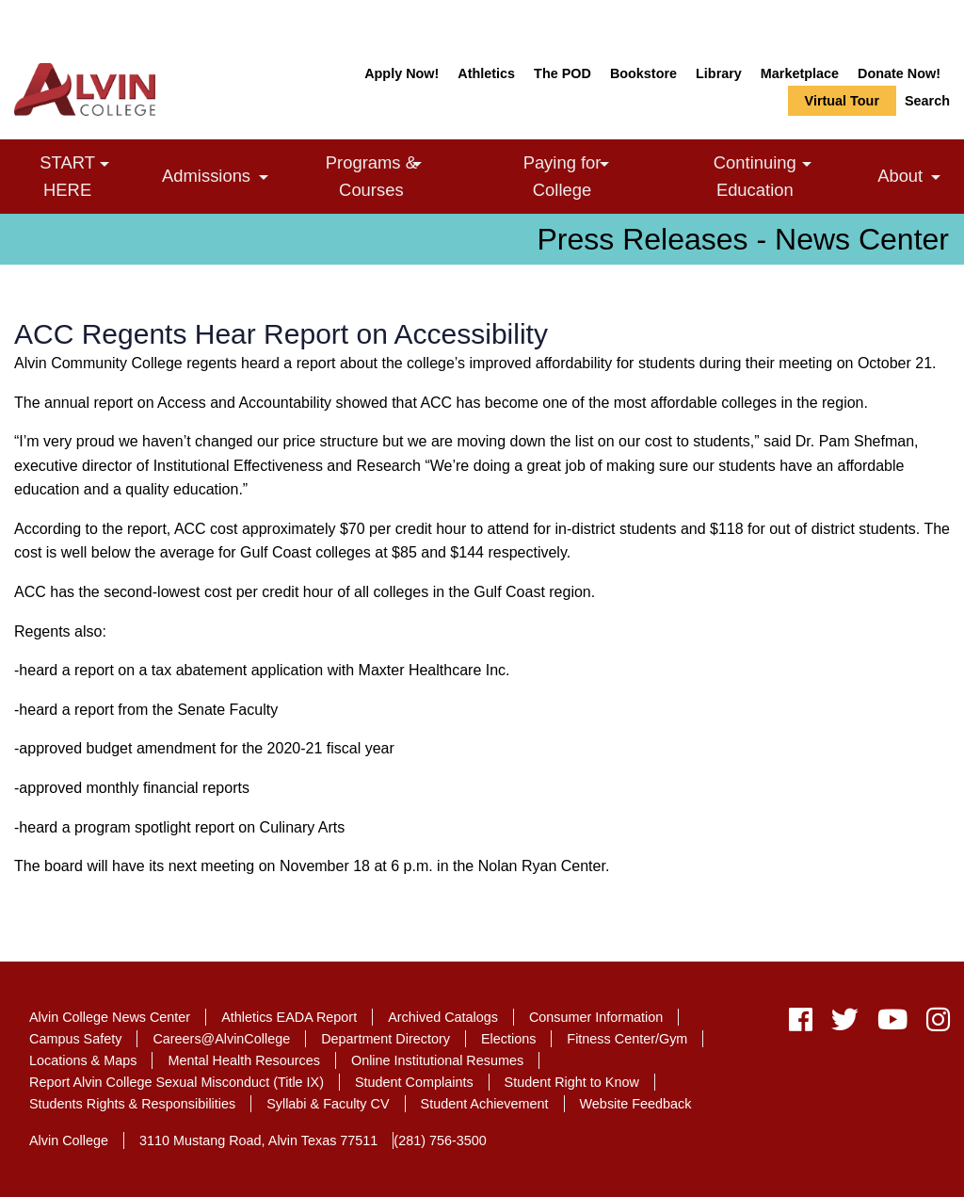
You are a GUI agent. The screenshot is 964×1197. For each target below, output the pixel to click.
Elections (508, 1038)
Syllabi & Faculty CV (327, 1103)
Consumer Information (596, 1017)
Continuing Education (788, 175)
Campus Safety (75, 1038)
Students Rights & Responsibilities (132, 1103)
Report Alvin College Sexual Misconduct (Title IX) (176, 1082)
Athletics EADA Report (289, 1017)
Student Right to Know (572, 1082)
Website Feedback (636, 1103)
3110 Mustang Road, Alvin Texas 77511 (258, 1140)
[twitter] (845, 1024)
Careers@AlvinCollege (221, 1038)
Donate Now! (899, 73)
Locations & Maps (83, 1060)
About (913, 178)
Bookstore (643, 73)
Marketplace (800, 73)
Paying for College (591, 175)
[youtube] (892, 1024)
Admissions (220, 178)
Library (719, 73)
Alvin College (68, 1140)
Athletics (486, 73)
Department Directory (385, 1038)
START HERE (94, 175)
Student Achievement (485, 1103)
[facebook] (800, 1024)
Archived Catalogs (443, 1017)
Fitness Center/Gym (627, 1038)
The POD (562, 73)
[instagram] (933, 1024)
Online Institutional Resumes (437, 1060)
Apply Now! (401, 73)
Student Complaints (414, 1082)
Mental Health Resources (244, 1060)
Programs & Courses (402, 175)
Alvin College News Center (109, 1017)
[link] (104, 164)
